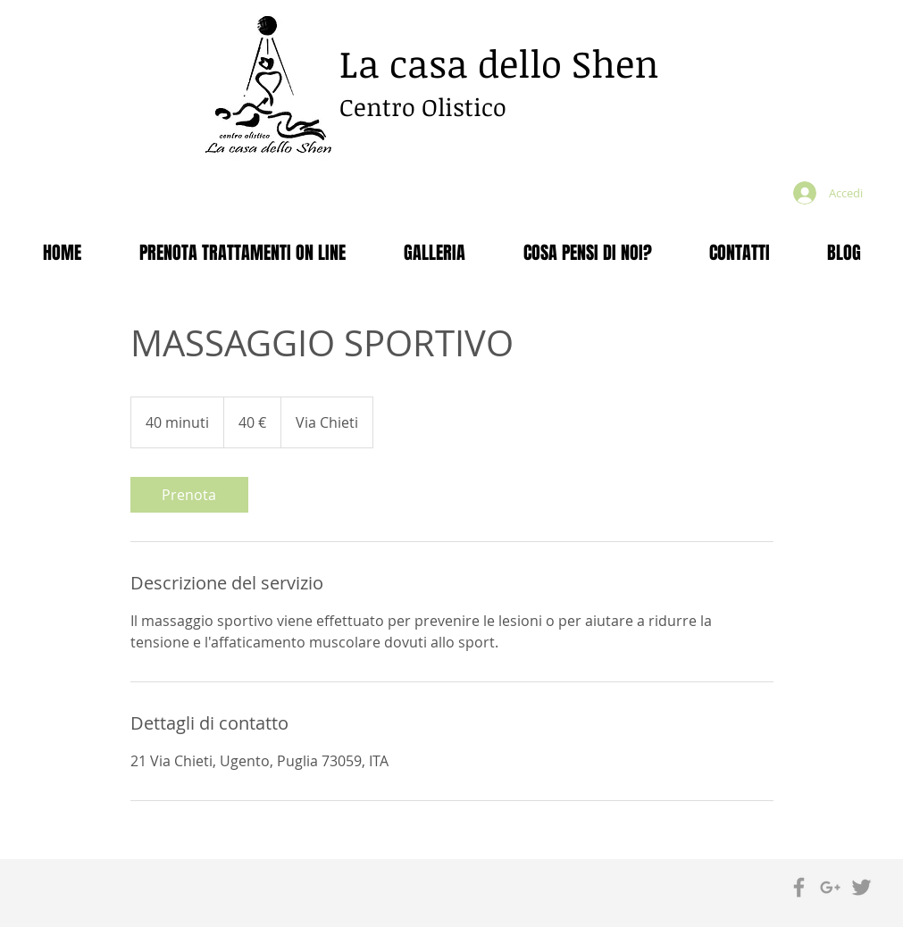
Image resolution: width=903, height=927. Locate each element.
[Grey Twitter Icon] (861, 887)
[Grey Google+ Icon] (830, 887)
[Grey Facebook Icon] (799, 887)
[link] (189, 495)
